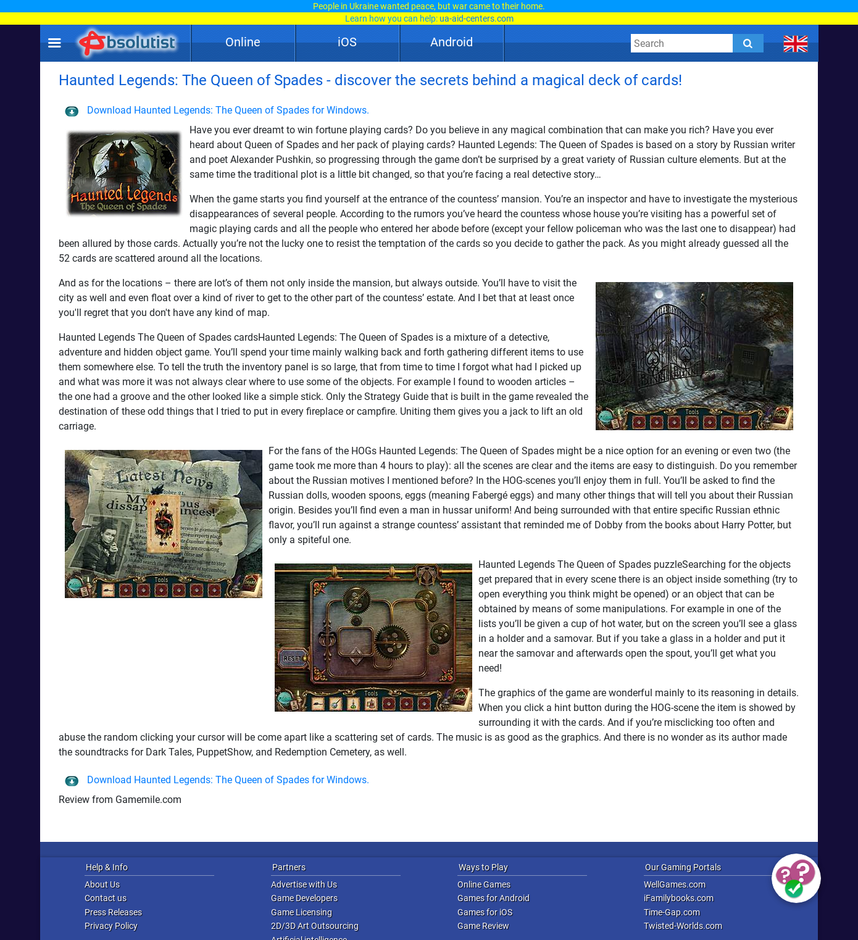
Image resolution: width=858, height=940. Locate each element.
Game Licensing (301, 912)
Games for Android (493, 898)
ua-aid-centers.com (476, 18)
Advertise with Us (304, 884)
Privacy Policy (111, 926)
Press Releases (113, 912)
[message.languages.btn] (795, 43)
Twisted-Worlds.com (683, 926)
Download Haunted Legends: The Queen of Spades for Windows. (217, 110)
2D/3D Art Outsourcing (315, 926)
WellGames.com (675, 884)
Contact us (106, 898)
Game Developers (304, 898)
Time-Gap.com (672, 912)
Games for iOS (484, 912)
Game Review (483, 926)
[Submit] (748, 43)
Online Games (483, 884)
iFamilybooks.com (679, 898)
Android (451, 42)
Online (242, 42)
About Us (102, 884)
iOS (347, 42)
